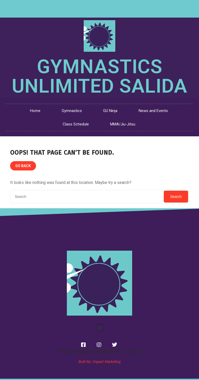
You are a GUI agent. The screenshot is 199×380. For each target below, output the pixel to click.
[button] (99, 327)
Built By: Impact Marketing (100, 362)
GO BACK (23, 166)
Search (176, 197)
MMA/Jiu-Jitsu (122, 124)
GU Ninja (110, 110)
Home (35, 110)
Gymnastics (72, 110)
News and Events (153, 110)
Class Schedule (76, 124)
